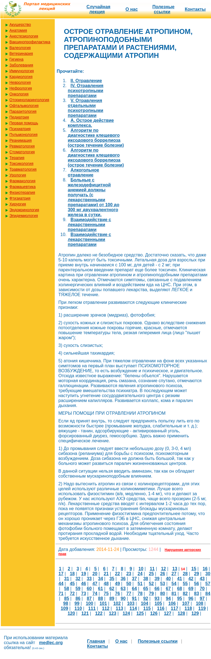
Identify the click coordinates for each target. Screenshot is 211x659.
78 (140, 593)
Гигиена (16, 59)
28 (185, 573)
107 (185, 603)
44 (61, 583)
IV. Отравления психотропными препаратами (85, 90)
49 (117, 583)
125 (140, 613)
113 (119, 608)
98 (65, 603)
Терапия (16, 158)
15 (193, 568)
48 (106, 583)
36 (123, 578)
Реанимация (20, 140)
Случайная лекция (98, 9)
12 (163, 568)
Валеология (20, 47)
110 (78, 608)
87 (89, 598)
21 (106, 573)
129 (195, 613)
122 (99, 613)
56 (196, 583)
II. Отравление (86, 80)
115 (147, 608)
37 (134, 578)
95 (179, 598)
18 (72, 573)
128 (181, 613)
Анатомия (18, 30)
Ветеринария (21, 53)
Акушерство (20, 24)
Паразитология (23, 111)
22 (117, 573)
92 (145, 598)
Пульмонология (23, 134)
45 (72, 583)
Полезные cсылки (163, 9)
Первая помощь (23, 123)
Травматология (23, 169)
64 (134, 588)
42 (190, 578)
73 (83, 593)
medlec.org (50, 642)
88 (100, 598)
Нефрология (20, 88)
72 (72, 593)
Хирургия (17, 204)
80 (162, 593)
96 (190, 598)
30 (207, 573)
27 (173, 573)
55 (185, 583)
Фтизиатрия (19, 198)
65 (145, 588)
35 (111, 578)
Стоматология (22, 152)
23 (128, 573)
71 (61, 593)
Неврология (20, 82)
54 (173, 583)
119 (202, 608)
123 (112, 613)
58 (66, 588)
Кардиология (21, 76)
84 (207, 593)
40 (168, 578)
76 (117, 593)
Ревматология (22, 146)
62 (111, 588)
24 (140, 573)
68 (179, 588)
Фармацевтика (22, 186)
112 (106, 608)
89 (111, 598)
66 (157, 588)
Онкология (18, 94)
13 (174, 568)
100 (89, 603)
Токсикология (21, 163)
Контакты (195, 9)
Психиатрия (20, 129)
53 (162, 583)
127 (167, 613)
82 (185, 593)
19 (83, 573)
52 (151, 583)
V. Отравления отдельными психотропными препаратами (85, 108)
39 (157, 578)
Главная (96, 641)
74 (94, 593)
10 (141, 568)
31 (66, 578)
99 (76, 603)
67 (168, 588)
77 (128, 593)
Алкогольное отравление (83, 172)
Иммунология (21, 71)
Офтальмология (23, 105)
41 (179, 578)
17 (61, 573)
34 (100, 578)
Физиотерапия (22, 192)
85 (66, 598)
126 (154, 613)
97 (202, 598)
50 (128, 583)
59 (77, 588)
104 (144, 603)
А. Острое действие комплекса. (91, 123)
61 (100, 588)
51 (140, 583)
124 (126, 613)
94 (168, 598)
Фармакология (22, 181)
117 (174, 608)
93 (157, 598)
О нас (132, 9)
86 (77, 598)
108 (199, 603)
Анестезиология (23, 36)
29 (196, 573)
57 (207, 583)
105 (158, 603)
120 (71, 613)
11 (152, 568)
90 (123, 598)
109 (64, 608)
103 (130, 603)
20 (94, 573)
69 (190, 588)
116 (161, 608)
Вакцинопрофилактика (29, 42)
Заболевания (21, 65)
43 (202, 578)
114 (133, 608)
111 (92, 608)
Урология (17, 175)
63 (123, 588)
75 (106, 593)
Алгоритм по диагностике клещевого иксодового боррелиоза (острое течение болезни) (96, 138)
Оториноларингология (29, 100)
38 (145, 578)
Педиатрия (19, 117)
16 (205, 568)
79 (151, 593)
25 (151, 573)
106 (172, 603)
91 (134, 598)
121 (85, 613)
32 (77, 578)
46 (83, 583)
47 (94, 583)
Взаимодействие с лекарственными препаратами (89, 224)
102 (117, 603)
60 (89, 588)
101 (103, 603)
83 (196, 593)
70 (202, 588)
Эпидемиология (23, 215)
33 (89, 578)
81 (173, 593)
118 (188, 608)
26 (162, 573)
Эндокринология (24, 210)
